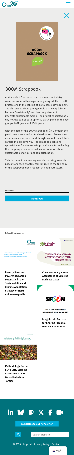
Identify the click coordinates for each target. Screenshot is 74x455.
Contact (56, 444)
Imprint (27, 444)
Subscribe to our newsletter (37, 423)
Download (37, 198)
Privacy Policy (41, 444)
